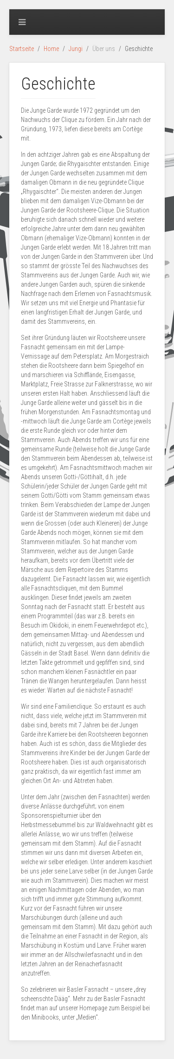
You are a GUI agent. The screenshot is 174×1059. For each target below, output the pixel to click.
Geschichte (58, 84)
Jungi (76, 48)
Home (51, 48)
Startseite (21, 48)
